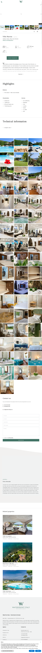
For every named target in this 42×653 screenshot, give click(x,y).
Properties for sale (6, 630)
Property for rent (5, 632)
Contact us (5, 639)
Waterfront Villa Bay (8, 563)
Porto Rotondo (15, 38)
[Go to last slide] (1, 14)
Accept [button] (38, 650)
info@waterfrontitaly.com (8, 409)
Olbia (11, 38)
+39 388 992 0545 (6, 406)
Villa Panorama (7, 591)
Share (34, 31)
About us (4, 637)
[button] (2, 27)
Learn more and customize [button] (7, 650)
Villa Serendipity (7, 536)
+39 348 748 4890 (24, 633)
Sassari (7, 38)
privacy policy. (11, 437)
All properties (5, 31)
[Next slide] (41, 14)
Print (37, 31)
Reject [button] (32, 650)
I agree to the (8, 437)
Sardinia (4, 38)
